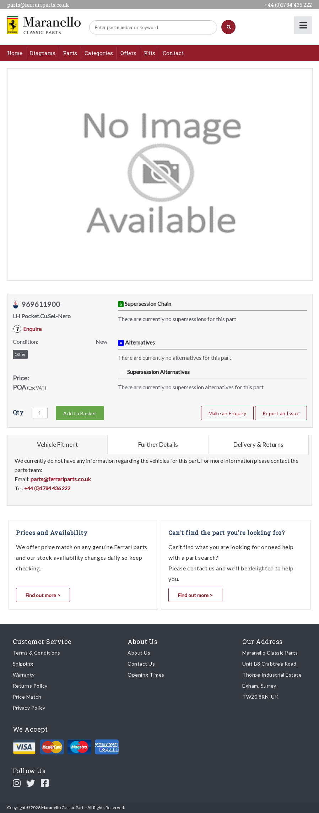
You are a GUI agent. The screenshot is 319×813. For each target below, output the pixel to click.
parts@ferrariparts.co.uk (38, 4)
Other (20, 354)
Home (14, 52)
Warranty (24, 675)
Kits (149, 52)
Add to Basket (79, 413)
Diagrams (42, 52)
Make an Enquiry (227, 413)
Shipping (23, 664)
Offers (128, 52)
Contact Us (141, 664)
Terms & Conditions (36, 653)
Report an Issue (281, 413)
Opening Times (146, 675)
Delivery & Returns (258, 444)
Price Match (27, 697)
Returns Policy (30, 686)
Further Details (158, 444)
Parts (70, 52)
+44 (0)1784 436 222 (288, 4)
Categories (99, 52)
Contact (173, 52)
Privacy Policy (29, 708)
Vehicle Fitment (57, 444)
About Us (139, 653)
